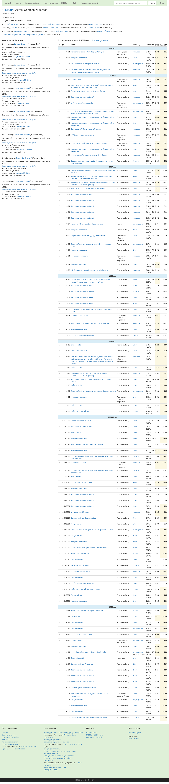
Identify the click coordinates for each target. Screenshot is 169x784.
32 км (135, 285)
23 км (135, 548)
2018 (71, 744)
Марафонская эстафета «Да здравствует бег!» (88, 236)
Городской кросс (77, 524)
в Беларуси (49, 765)
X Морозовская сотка (79, 462)
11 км (135, 91)
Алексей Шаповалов (52, 24)
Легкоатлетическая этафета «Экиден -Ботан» (88, 91)
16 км (135, 297)
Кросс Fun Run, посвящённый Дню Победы (87, 444)
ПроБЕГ (7, 3)
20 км (135, 117)
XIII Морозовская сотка (79, 256)
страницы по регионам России (13, 749)
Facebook (32, 746)
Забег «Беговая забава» (80, 411)
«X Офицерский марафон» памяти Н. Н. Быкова (89, 155)
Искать (152, 3)
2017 (75, 744)
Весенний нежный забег (80, 565)
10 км (135, 58)
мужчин (15, 28)
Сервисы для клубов (9, 735)
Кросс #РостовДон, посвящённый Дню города (88, 188)
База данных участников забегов (56, 742)
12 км (135, 345)
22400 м (136, 291)
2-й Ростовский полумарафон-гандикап (86, 64)
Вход (162, 3)
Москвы (67, 735)
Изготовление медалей (89, 3)
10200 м (136, 470)
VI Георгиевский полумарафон (82, 103)
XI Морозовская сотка (79, 397)
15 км (135, 476)
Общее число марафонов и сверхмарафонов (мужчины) (23, 35)
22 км (135, 664)
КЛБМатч (8, 9)
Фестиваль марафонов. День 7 (82, 97)
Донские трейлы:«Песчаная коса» (84, 688)
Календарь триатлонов (52, 739)
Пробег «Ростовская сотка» (81, 421)
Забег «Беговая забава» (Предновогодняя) (87, 610)
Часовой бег (75, 616)
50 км (135, 85)
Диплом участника (9, 73)
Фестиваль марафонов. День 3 (82, 297)
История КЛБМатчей (94, 737)
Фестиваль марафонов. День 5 (82, 206)
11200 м (136, 565)
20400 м (136, 456)
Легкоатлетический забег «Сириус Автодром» (88, 52)
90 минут (136, 161)
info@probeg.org (134, 733)
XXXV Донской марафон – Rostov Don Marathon (89, 652)
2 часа (135, 335)
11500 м (136, 717)
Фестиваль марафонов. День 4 (82, 670)
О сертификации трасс (52, 749)
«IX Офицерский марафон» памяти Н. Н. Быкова (89, 270)
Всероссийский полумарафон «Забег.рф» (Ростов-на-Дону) (93, 391)
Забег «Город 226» (78, 658)
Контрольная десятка (79, 58)
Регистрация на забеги (10, 737)
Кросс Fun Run (76, 433)
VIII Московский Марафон (80, 512)
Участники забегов (51, 3)
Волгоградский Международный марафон (87, 129)
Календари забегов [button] (32, 3)
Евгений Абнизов (93, 28)
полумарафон (138, 64)
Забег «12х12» (76, 345)
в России (79, 763)
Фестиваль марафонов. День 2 (82, 212)
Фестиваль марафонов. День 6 (82, 200)
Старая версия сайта (10, 744)
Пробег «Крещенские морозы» (82, 335)
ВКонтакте (24, 746)
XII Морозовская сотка (79, 315)
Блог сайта (6, 739)
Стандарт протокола (51, 770)
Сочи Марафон (76, 79)
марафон (136, 52)
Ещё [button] (75, 3)
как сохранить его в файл (26, 73)
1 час (135, 616)
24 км (135, 506)
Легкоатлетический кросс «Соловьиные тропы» (89, 548)
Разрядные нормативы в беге (55, 767)
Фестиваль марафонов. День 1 (82, 218)
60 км (135, 518)
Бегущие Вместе (20, 44)
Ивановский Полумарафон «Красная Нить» (87, 224)
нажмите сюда (133, 738)
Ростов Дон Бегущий (22, 88)
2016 (80, 744)
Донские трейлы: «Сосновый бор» (84, 518)
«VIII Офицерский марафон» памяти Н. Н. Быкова (90, 323)
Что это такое (91, 733)
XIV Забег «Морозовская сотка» (83, 135)
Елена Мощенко (95, 24)
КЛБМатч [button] (65, 3)
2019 (66, 744)
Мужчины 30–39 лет (21, 31)
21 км (135, 536)
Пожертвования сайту (10, 742)
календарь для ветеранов (73, 733)
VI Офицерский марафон (80, 571)
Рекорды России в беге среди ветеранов (59, 756)
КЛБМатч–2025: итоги (94, 735)
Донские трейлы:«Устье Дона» (82, 664)
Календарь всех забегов (53, 733)
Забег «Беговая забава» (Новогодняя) (85, 589)
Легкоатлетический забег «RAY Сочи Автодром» (89, 143)
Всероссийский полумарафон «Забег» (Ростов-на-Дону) (92, 530)
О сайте (5, 733)
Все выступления (100, 40)
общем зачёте (13, 24)
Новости (18, 3)
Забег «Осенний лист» (79, 351)
